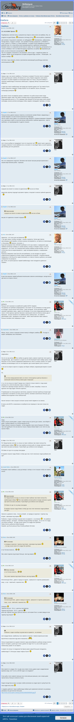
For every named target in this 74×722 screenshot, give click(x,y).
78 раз (63, 345)
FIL (55, 311)
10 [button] (70, 23)
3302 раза (64, 319)
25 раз (62, 43)
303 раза (63, 131)
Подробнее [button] (13, 719)
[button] (54, 23)
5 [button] (66, 23)
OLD (55, 35)
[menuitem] (3, 13)
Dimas (55, 546)
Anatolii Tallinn (57, 476)
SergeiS (56, 123)
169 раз (63, 552)
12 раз (62, 484)
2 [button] (59, 23)
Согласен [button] (63, 718)
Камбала (4, 20)
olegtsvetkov (57, 339)
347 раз (63, 553)
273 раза (64, 132)
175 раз (63, 44)
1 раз (62, 317)
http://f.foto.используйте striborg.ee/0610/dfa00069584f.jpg (17, 692)
